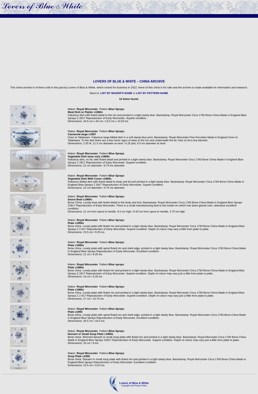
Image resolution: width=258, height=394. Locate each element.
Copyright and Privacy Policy (134, 386)
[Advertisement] (129, 48)
